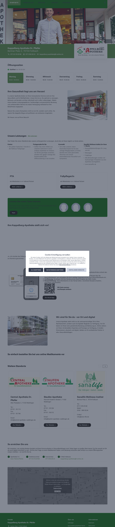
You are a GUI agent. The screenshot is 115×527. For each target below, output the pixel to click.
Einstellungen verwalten (76, 270)
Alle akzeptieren (36, 270)
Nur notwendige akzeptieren (54, 270)
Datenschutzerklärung (64, 265)
